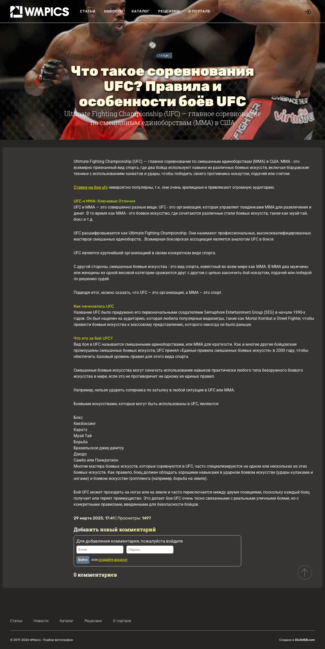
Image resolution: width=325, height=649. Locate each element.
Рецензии (169, 11)
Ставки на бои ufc (91, 187)
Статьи (87, 11)
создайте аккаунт (113, 560)
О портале (199, 11)
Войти (83, 560)
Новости (113, 11)
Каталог (141, 11)
